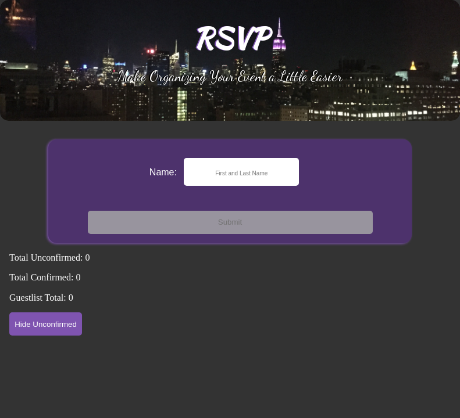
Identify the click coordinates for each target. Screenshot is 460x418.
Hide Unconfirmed (46, 324)
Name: (163, 172)
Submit (230, 222)
